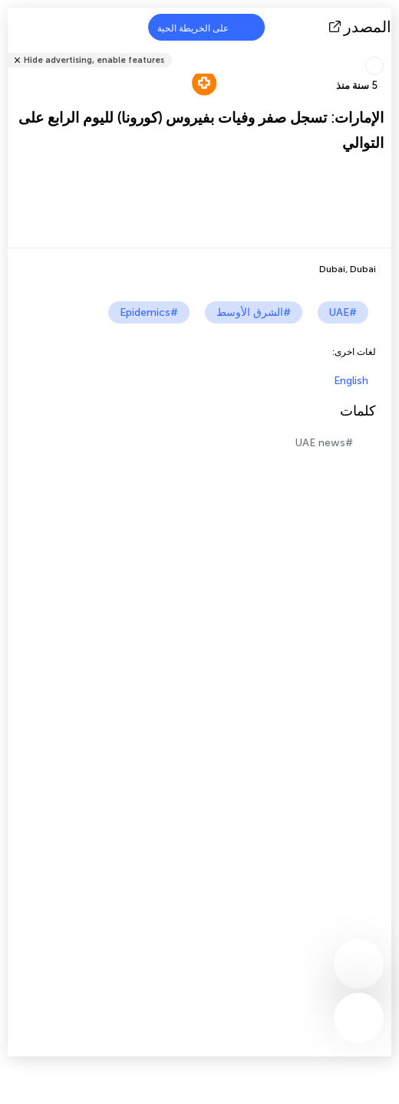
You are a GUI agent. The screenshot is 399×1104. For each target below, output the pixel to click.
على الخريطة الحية (202, 27)
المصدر (361, 27)
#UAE (343, 312)
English (351, 380)
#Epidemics (149, 312)
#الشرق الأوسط (253, 312)
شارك (386, 50)
